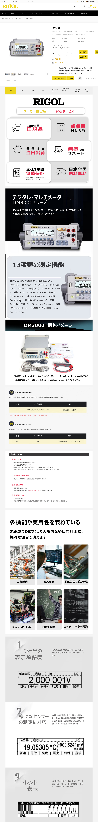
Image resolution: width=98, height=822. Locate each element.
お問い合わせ (83, 13)
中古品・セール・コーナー (38, 13)
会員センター (55, 13)
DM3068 (25, 18)
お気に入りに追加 (10, 80)
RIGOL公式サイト (6, 1)
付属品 (83, 52)
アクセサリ (22, 13)
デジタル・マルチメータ (13, 18)
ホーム (4, 13)
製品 (12, 13)
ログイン (28, 1)
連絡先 (83, 57)
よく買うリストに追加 (87, 78)
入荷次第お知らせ (59, 78)
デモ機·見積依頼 (69, 13)
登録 (32, 1)
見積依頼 (70, 78)
